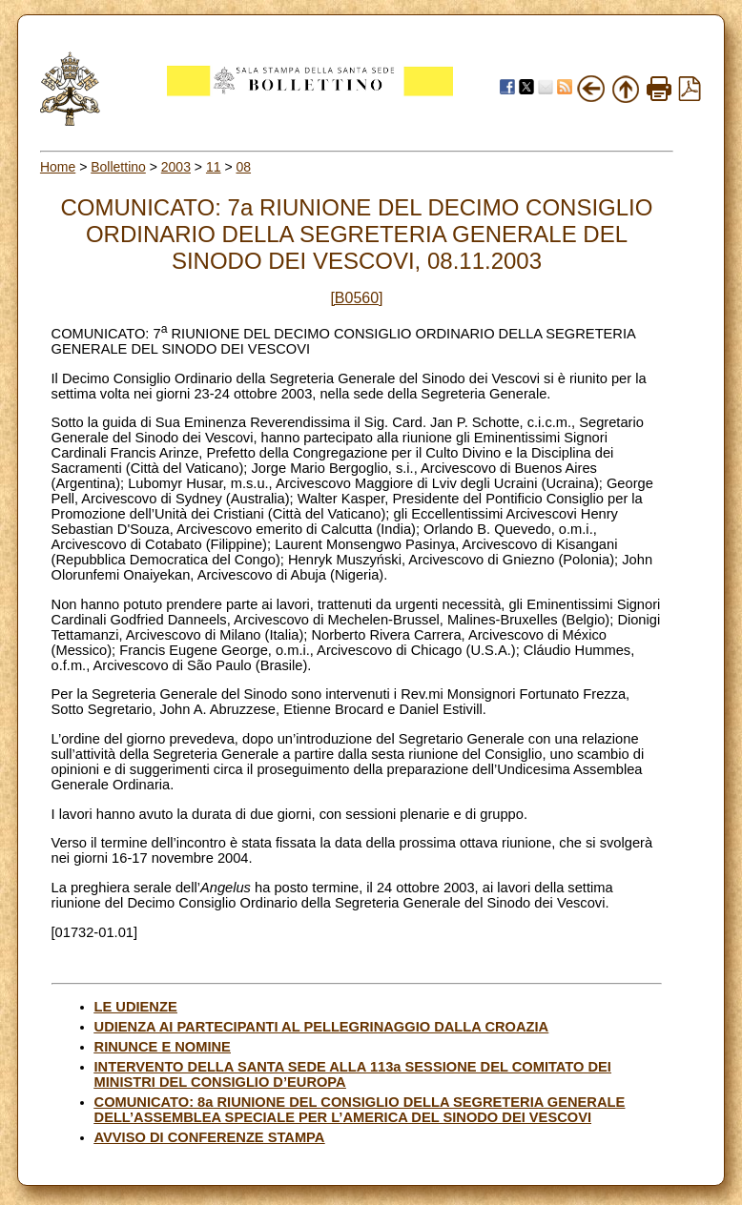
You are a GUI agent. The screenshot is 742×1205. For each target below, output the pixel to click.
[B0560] (356, 298)
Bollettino (118, 166)
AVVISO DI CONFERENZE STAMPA (209, 1137)
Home (57, 166)
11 (213, 166)
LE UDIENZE (135, 1006)
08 (243, 166)
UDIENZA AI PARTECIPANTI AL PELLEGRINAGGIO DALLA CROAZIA (321, 1026)
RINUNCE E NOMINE (162, 1046)
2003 (176, 166)
